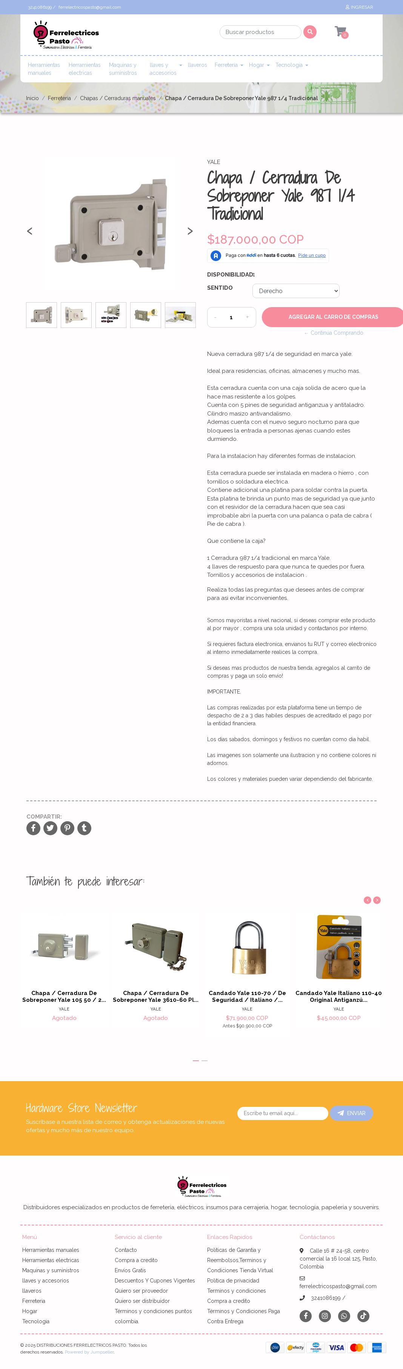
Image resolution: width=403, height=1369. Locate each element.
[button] (196, 1060)
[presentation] (30, 233)
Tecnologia (289, 65)
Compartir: (44, 816)
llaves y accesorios (163, 69)
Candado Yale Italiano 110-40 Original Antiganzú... (338, 996)
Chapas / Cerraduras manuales (118, 98)
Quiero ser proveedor (141, 1291)
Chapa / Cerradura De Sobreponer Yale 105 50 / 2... (64, 996)
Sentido (220, 287)
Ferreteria (226, 65)
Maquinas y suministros (123, 69)
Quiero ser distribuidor (142, 1301)
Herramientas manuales (44, 69)
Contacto (126, 1250)
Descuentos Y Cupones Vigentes (155, 1281)
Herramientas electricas (85, 69)
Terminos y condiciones (236, 1291)
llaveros (197, 65)
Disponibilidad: (227, 274)
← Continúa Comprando (333, 333)
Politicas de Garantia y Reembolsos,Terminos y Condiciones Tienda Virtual (240, 1260)
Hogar (256, 65)
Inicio (32, 98)
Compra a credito (136, 1260)
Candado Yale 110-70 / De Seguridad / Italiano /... (247, 996)
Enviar (351, 1113)
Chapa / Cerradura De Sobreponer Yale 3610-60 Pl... (155, 996)
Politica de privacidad (233, 1281)
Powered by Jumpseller (89, 1352)
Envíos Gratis (130, 1270)
